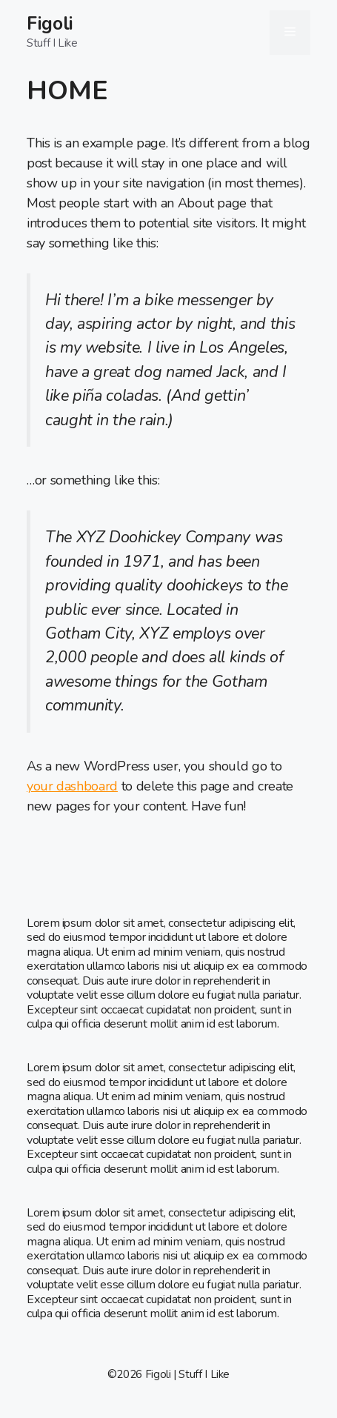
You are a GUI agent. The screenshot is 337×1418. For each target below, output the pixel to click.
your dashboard (72, 786)
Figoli (50, 23)
